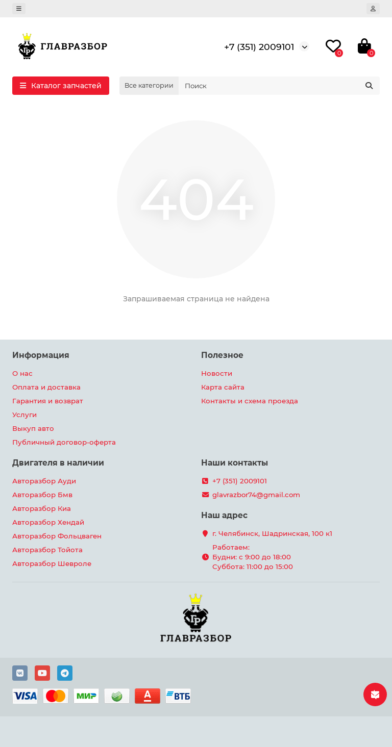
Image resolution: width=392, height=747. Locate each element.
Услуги (24, 414)
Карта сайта (222, 387)
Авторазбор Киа (41, 508)
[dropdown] (19, 8)
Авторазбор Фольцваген (57, 536)
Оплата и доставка (46, 387)
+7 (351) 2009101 (259, 46)
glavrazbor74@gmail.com (256, 495)
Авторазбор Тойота (47, 550)
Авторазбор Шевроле (51, 563)
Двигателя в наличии (58, 463)
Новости (216, 373)
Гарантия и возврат (47, 401)
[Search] (279, 85)
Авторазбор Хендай (48, 522)
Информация (40, 355)
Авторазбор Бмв (42, 495)
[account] (373, 8)
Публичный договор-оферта (64, 442)
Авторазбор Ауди (44, 481)
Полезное (222, 355)
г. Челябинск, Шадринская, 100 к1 (272, 533)
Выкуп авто (33, 428)
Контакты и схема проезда (249, 401)
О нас (22, 373)
